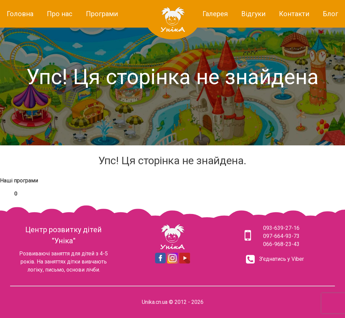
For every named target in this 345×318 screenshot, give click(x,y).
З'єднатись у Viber (281, 259)
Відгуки (253, 14)
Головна (20, 14)
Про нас (59, 14)
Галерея (215, 14)
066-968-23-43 (281, 244)
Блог (330, 14)
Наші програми (19, 180)
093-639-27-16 (281, 228)
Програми (102, 14)
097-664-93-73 (281, 236)
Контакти (294, 14)
